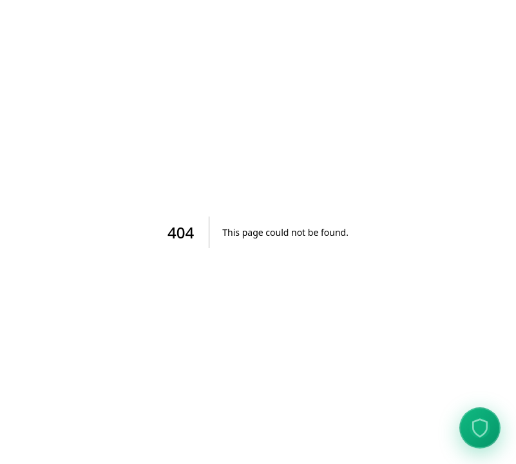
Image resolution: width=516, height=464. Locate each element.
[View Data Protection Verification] (480, 428)
